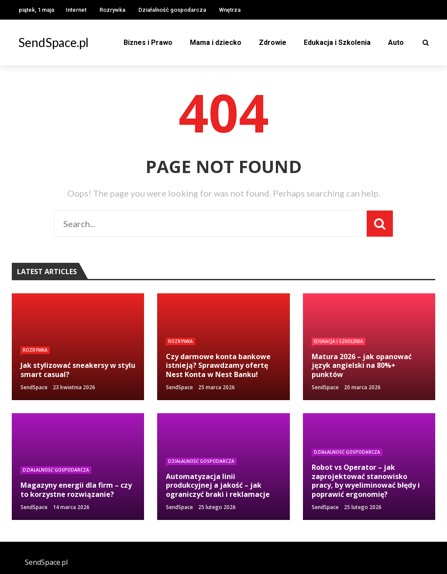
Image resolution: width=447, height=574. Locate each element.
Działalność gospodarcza (172, 10)
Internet (76, 10)
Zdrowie (272, 42)
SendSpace (34, 387)
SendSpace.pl (53, 42)
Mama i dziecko (215, 42)
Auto (396, 42)
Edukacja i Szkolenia (337, 42)
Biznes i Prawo (148, 42)
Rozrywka (112, 10)
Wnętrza (230, 10)
